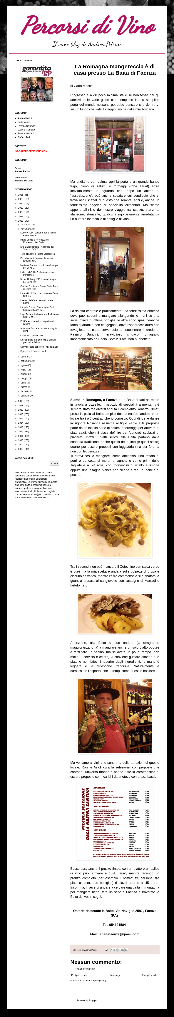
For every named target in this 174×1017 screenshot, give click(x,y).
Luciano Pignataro (27, 129)
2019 (21, 401)
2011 (21, 436)
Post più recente (79, 975)
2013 (21, 427)
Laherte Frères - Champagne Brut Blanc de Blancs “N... (37, 308)
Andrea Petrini (91, 950)
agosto (24, 365)
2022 (21, 212)
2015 (21, 418)
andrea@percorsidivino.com (43, 494)
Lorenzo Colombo (26, 126)
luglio (24, 369)
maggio (25, 378)
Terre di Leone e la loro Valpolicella (37, 254)
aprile (24, 382)
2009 (21, 444)
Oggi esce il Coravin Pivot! (33, 351)
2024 (21, 203)
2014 (21, 423)
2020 (21, 221)
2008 (21, 449)
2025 (21, 199)
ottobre (25, 356)
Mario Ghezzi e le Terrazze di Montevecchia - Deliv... (34, 241)
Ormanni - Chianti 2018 (31, 335)
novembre (26, 229)
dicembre (26, 224)
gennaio (25, 395)
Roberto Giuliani (26, 133)
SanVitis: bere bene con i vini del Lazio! (39, 347)
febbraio (25, 391)
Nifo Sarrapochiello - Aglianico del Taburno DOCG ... (36, 248)
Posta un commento (85, 969)
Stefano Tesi (24, 137)
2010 (21, 440)
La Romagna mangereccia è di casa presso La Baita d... (38, 341)
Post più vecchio (150, 975)
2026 (21, 195)
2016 (21, 414)
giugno (24, 374)
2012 (21, 431)
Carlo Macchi (24, 122)
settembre (26, 361)
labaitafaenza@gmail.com (119, 934)
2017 (21, 410)
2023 (21, 208)
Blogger (93, 1000)
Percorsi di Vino (87, 25)
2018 (21, 405)
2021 (21, 216)
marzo (24, 387)
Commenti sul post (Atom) (93, 980)
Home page (115, 975)
